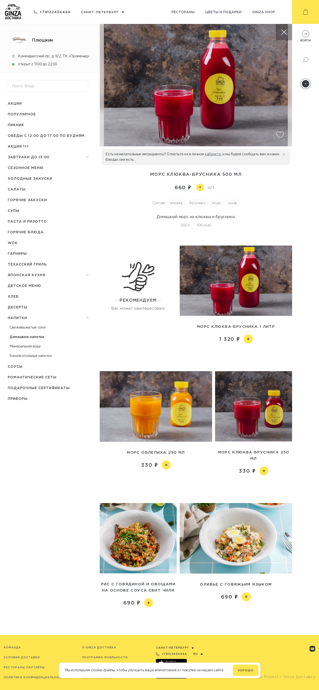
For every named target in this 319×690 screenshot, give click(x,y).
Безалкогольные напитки (30, 356)
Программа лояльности (105, 657)
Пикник (16, 125)
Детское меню (24, 285)
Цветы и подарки (223, 12)
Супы (13, 210)
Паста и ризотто (27, 221)
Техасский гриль (27, 264)
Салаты (17, 189)
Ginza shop (263, 12)
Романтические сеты (32, 377)
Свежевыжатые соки (27, 327)
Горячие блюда (26, 232)
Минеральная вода (25, 346)
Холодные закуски (30, 178)
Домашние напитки (26, 337)
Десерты (17, 307)
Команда (12, 647)
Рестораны (183, 12)
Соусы (15, 366)
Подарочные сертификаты (39, 388)
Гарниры (17, 253)
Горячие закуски (27, 200)
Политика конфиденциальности (35, 677)
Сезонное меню (26, 168)
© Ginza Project (263, 677)
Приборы (18, 398)
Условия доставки (22, 657)
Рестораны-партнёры (24, 667)
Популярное (22, 114)
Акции (15, 103)
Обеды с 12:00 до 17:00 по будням (46, 135)
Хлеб (13, 296)
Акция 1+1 (18, 146)
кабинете (213, 154)
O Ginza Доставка (99, 647)
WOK (13, 243)
